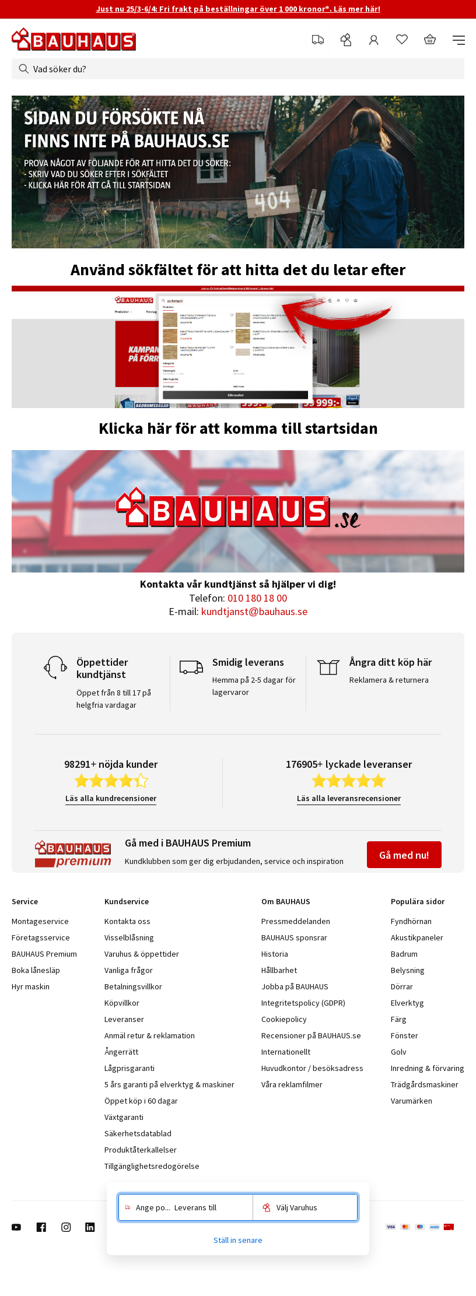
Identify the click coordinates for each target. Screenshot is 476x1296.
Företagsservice (41, 937)
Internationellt (285, 1051)
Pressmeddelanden (295, 921)
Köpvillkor (121, 1003)
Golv (399, 1051)
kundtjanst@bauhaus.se (254, 611)
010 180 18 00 (257, 598)
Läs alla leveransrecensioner (349, 798)
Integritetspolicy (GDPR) (303, 1003)
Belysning (408, 970)
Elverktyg (407, 1003)
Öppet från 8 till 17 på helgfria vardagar (113, 698)
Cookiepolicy (284, 1019)
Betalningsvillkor (133, 986)
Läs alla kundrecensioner (110, 798)
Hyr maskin (31, 986)
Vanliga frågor (128, 970)
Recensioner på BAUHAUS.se (311, 1035)
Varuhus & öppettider (141, 954)
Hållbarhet (279, 970)
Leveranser (124, 1019)
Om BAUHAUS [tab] (285, 901)
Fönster (404, 1035)
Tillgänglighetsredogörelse (152, 1166)
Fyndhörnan (411, 921)
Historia (274, 954)
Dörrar (402, 986)
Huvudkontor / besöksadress (312, 1068)
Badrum (404, 954)
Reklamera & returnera (389, 680)
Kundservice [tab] (126, 901)
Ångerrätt (121, 1051)
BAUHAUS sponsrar (294, 937)
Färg (399, 1019)
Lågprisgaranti (129, 1068)
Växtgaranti (124, 1117)
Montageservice (40, 921)
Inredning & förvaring (427, 1068)
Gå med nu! (404, 855)
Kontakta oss (127, 921)
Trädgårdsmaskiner (425, 1084)
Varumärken (411, 1100)
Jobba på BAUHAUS (294, 986)
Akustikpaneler (417, 937)
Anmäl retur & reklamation (149, 1035)
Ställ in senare (238, 1240)
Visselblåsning (129, 937)
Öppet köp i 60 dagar (141, 1100)
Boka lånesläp (36, 970)
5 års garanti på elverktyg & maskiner (169, 1084)
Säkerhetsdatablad (138, 1133)
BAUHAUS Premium (44, 954)
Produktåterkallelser (140, 1149)
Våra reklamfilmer (292, 1084)
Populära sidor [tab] (417, 901)
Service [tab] (25, 901)
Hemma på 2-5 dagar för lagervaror (254, 686)
